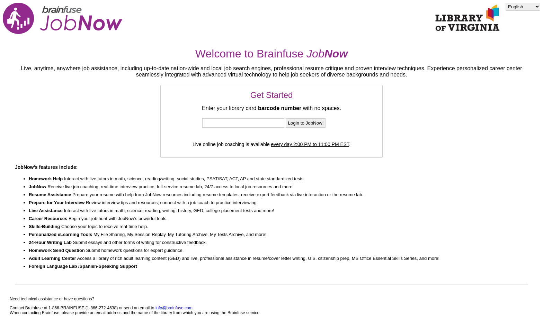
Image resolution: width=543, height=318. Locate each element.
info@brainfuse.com (174, 308)
